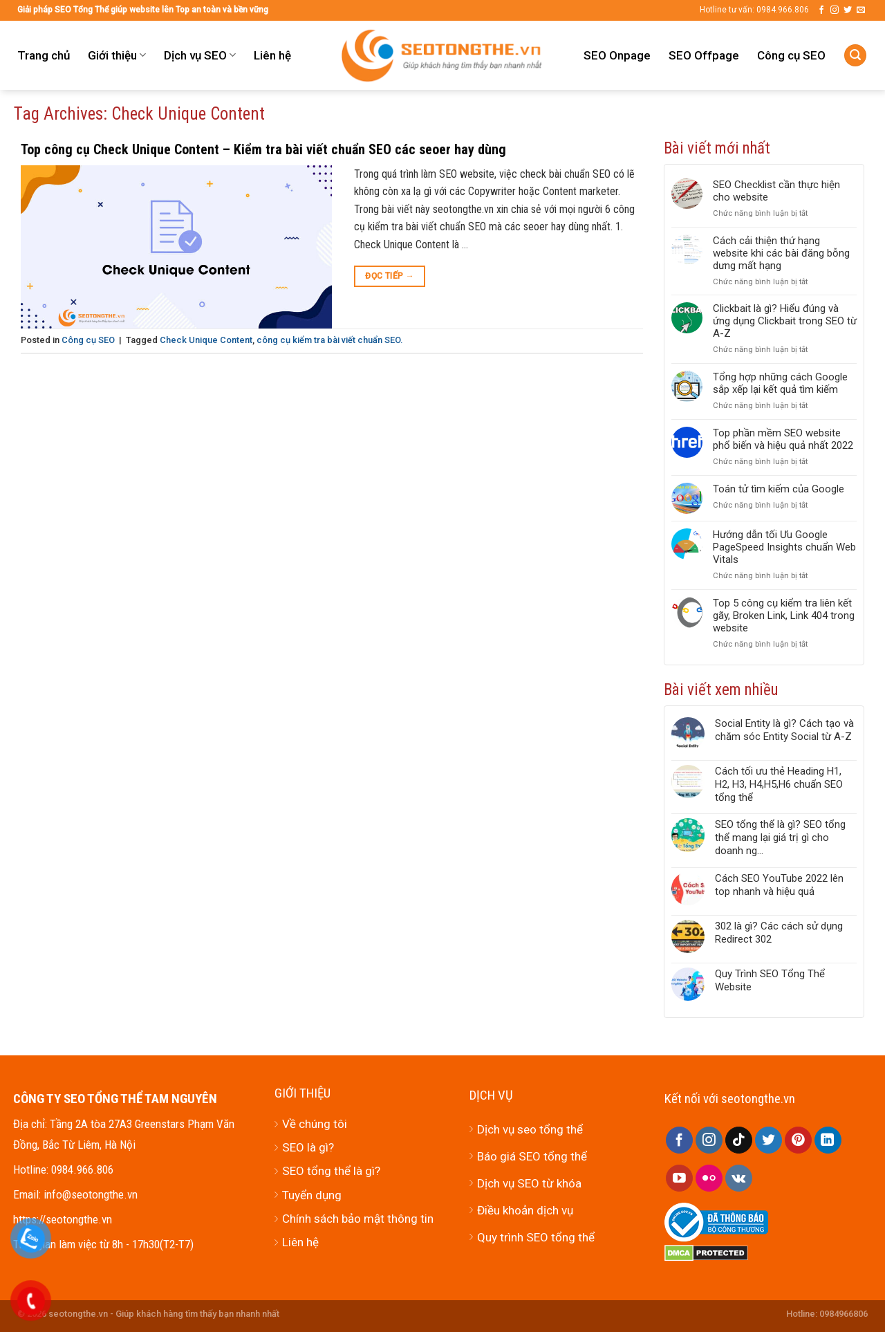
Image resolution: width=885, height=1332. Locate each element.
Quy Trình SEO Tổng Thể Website (770, 980)
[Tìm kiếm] (855, 55)
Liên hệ (272, 55)
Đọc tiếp (389, 276)
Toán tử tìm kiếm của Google (778, 489)
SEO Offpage (704, 55)
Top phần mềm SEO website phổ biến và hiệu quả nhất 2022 (783, 439)
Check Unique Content (206, 340)
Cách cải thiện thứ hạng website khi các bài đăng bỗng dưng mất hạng (781, 253)
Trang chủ (43, 55)
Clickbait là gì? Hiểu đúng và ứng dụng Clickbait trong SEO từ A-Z (785, 321)
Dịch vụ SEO (200, 55)
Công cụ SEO (791, 55)
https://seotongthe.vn (62, 1219)
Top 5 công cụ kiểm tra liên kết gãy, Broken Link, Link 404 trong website (784, 615)
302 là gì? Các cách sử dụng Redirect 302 (779, 932)
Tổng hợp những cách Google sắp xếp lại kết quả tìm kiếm (780, 383)
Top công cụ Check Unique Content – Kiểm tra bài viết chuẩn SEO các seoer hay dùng (263, 149)
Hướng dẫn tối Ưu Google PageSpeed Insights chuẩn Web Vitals (784, 547)
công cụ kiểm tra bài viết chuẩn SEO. (329, 340)
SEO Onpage (617, 55)
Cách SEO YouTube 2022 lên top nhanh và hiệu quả (779, 885)
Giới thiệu (117, 55)
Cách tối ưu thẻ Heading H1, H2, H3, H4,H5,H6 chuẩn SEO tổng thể (779, 784)
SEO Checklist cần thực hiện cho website (776, 190)
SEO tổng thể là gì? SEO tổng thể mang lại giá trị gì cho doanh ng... (780, 837)
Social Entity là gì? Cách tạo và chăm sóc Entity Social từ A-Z (784, 730)
